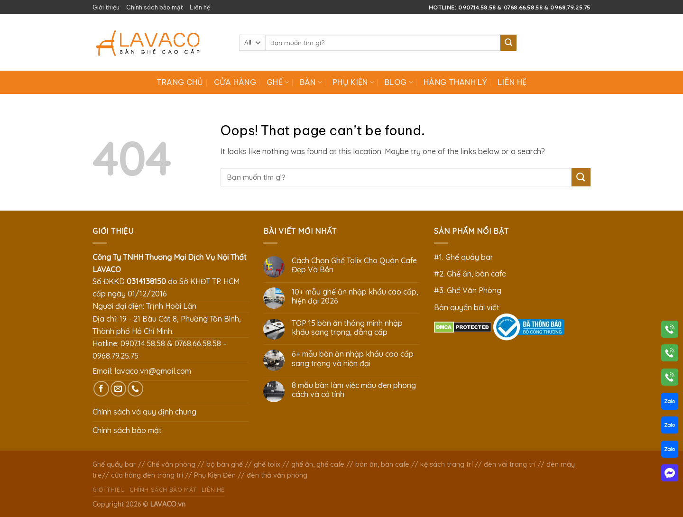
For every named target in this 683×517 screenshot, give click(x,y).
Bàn (311, 82)
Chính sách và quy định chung (144, 411)
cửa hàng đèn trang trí (147, 475)
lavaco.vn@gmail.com (152, 371)
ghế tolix (267, 464)
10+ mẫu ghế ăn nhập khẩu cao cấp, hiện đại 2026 (355, 296)
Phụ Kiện (353, 82)
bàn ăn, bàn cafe (382, 464)
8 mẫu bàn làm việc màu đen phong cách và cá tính (354, 390)
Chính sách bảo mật (154, 7)
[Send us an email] (118, 389)
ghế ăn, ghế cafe (317, 464)
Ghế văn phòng (171, 464)
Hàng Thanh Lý (455, 82)
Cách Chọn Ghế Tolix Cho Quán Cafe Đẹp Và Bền (354, 265)
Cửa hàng (235, 82)
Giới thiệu (106, 7)
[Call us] (135, 389)
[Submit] (508, 43)
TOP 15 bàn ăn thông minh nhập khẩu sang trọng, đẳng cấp (347, 328)
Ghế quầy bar (114, 464)
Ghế (278, 82)
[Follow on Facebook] (101, 389)
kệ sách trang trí (446, 464)
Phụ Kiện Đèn (215, 475)
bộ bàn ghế (224, 464)
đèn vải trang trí (509, 464)
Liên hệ (200, 7)
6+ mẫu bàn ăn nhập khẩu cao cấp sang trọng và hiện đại (353, 359)
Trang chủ (180, 82)
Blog (399, 82)
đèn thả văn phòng (277, 475)
